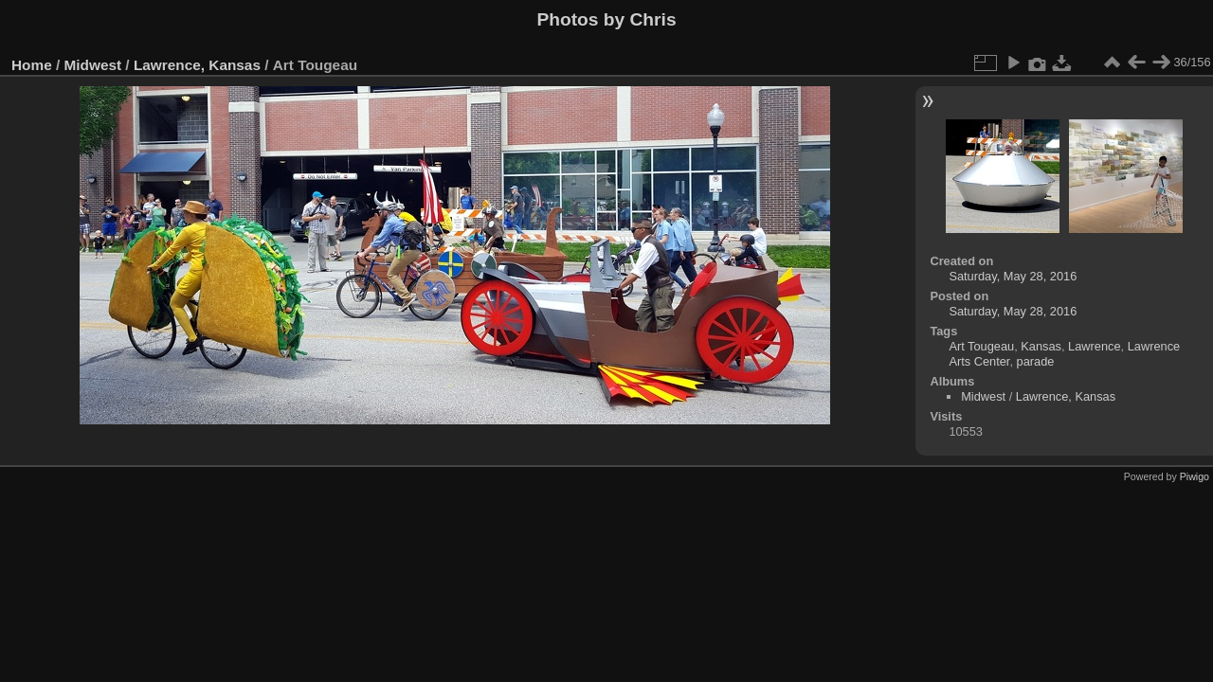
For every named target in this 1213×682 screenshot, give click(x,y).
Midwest (93, 65)
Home (31, 65)
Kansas (1041, 346)
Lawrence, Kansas (197, 65)
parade (1036, 361)
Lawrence (1094, 346)
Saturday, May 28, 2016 (1013, 276)
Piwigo (1194, 476)
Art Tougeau (981, 346)
